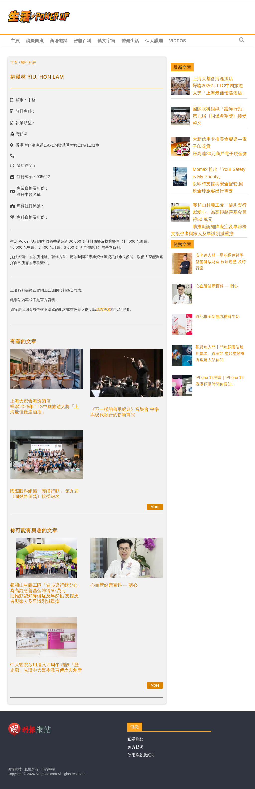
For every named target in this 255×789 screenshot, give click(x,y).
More (154, 507)
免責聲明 (135, 747)
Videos (177, 40)
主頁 (15, 40)
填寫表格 (103, 309)
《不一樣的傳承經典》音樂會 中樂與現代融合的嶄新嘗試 (124, 411)
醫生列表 (28, 62)
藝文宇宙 (106, 40)
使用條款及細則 (141, 755)
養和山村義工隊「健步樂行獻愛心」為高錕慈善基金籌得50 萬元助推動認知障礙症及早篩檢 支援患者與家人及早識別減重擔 (46, 593)
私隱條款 (135, 739)
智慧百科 (82, 40)
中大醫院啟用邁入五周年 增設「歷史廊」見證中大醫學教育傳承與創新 (46, 667)
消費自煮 (35, 40)
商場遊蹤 (58, 40)
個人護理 (154, 40)
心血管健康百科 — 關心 (114, 585)
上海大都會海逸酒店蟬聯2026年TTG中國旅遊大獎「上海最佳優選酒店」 (44, 406)
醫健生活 (130, 40)
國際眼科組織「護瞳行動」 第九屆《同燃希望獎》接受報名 (44, 493)
